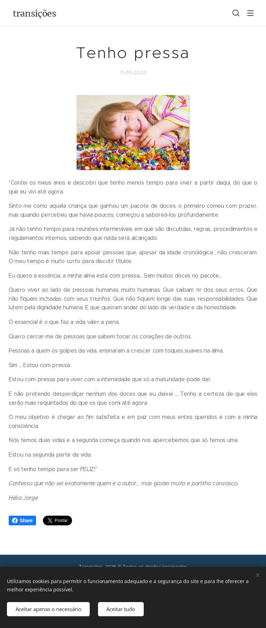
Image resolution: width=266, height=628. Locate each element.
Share (22, 520)
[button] (235, 12)
